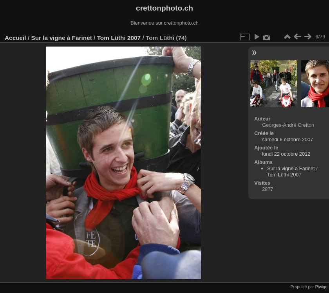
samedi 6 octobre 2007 (287, 139)
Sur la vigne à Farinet (61, 37)
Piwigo (321, 286)
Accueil (15, 37)
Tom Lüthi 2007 (119, 37)
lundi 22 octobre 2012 (286, 154)
